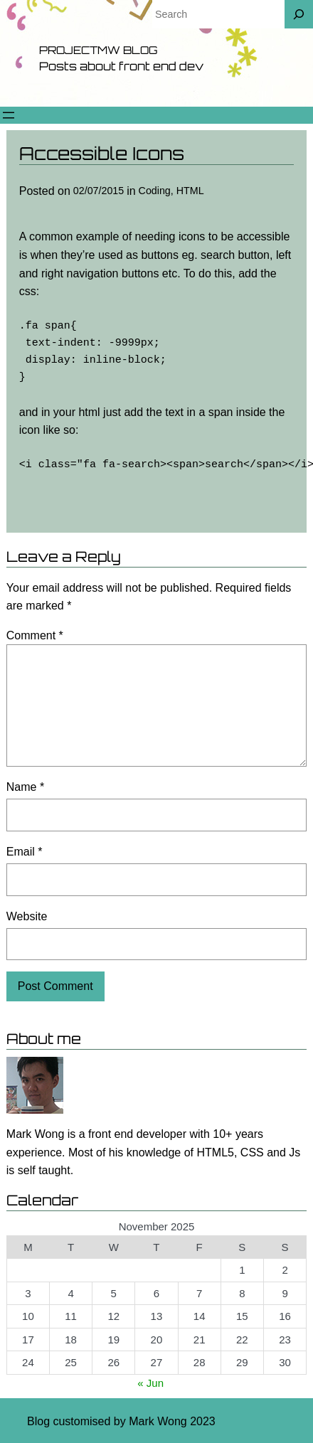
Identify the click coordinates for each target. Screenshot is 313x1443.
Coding (155, 190)
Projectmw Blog (98, 50)
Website (27, 916)
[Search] (299, 14)
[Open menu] (8, 115)
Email (24, 852)
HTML (190, 190)
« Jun (150, 1383)
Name (25, 787)
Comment (34, 635)
